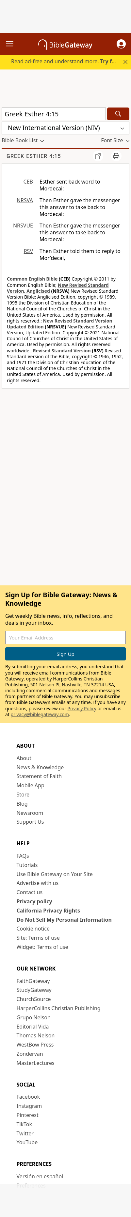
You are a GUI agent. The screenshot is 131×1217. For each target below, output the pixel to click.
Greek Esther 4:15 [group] (34, 156)
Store (23, 794)
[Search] (118, 114)
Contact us (30, 892)
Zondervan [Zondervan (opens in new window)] (30, 1053)
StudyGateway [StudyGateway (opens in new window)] (34, 989)
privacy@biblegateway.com (40, 714)
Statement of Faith (39, 776)
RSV (28, 251)
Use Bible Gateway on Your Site (55, 874)
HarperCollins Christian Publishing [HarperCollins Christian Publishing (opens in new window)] (59, 1008)
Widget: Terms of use (42, 947)
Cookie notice (33, 928)
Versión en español (40, 1176)
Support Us (30, 821)
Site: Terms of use (38, 937)
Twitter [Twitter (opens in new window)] (25, 1133)
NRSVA (25, 200)
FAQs (23, 855)
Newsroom (30, 812)
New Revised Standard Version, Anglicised (58, 288)
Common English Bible (32, 279)
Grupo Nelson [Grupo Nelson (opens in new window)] (34, 1017)
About (24, 758)
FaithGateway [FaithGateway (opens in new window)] (33, 981)
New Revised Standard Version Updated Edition (59, 324)
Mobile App (30, 785)
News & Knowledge (40, 767)
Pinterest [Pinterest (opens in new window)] (28, 1115)
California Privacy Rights (48, 910)
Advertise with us (38, 883)
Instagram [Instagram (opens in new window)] (29, 1105)
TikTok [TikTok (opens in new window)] (24, 1124)
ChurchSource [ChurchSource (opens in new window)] (34, 999)
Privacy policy (34, 901)
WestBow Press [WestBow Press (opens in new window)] (35, 1044)
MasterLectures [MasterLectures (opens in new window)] (36, 1063)
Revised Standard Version (62, 350)
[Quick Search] (54, 114)
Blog (22, 803)
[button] (121, 44)
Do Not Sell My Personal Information (64, 919)
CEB (28, 181)
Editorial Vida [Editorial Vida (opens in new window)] (33, 1026)
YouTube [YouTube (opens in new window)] (27, 1142)
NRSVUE (23, 225)
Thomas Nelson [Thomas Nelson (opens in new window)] (36, 1035)
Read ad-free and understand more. (66, 61)
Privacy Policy (82, 708)
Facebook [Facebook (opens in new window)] (28, 1096)
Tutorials (27, 865)
